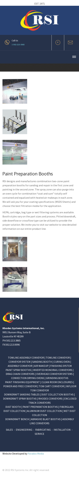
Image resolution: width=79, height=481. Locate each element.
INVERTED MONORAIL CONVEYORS (52, 370)
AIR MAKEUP (41, 365)
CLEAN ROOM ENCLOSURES (57, 382)
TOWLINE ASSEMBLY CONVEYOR (26, 357)
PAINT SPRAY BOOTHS (18, 370)
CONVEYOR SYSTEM (19, 361)
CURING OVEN (62, 361)
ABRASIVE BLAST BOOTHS (46, 419)
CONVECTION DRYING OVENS (27, 378)
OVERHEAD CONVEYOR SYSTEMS (54, 374)
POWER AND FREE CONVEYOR (20, 386)
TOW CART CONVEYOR (51, 386)
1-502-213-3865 (18, 44)
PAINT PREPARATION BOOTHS (40, 406)
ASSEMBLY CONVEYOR (20, 365)
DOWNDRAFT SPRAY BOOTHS (20, 398)
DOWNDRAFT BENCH (17, 419)
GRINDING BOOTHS (57, 378)
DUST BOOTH (13, 406)
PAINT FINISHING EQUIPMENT (22, 382)
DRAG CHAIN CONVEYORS (20, 374)
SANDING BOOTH (42, 361)
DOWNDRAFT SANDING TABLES (22, 394)
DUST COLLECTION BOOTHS (57, 394)
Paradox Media (36, 453)
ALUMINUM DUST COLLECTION (44, 411)
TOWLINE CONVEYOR (58, 357)
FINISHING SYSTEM (61, 365)
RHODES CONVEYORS (50, 398)
